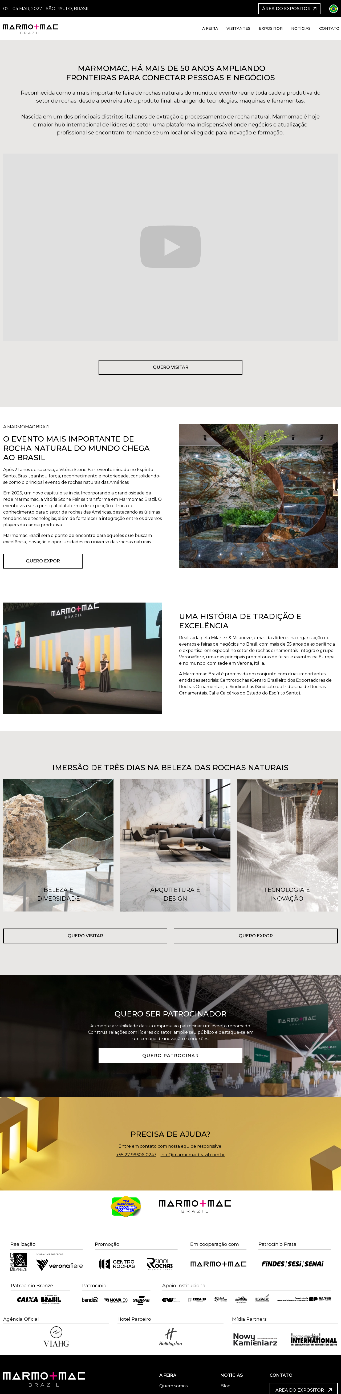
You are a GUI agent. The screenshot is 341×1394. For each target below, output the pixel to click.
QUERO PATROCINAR (170, 1055)
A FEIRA (167, 1375)
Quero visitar (170, 367)
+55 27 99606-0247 (136, 1154)
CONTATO (281, 1375)
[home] (30, 28)
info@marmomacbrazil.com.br (193, 1154)
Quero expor (256, 935)
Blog (226, 1385)
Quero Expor (43, 560)
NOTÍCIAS (232, 1375)
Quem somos (173, 1385)
